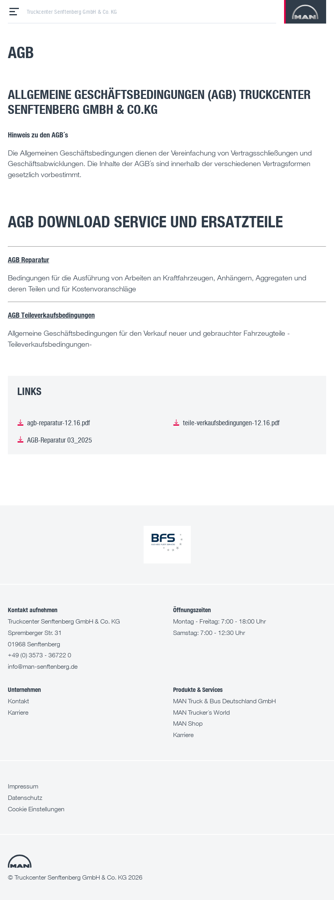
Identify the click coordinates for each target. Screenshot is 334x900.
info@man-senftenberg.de (43, 666)
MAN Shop (188, 723)
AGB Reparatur (28, 259)
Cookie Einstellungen (36, 809)
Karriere (18, 712)
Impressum (23, 786)
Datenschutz (25, 797)
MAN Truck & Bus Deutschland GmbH (224, 701)
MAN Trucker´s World (201, 712)
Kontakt (18, 701)
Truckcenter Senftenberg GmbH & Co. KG (72, 11)
